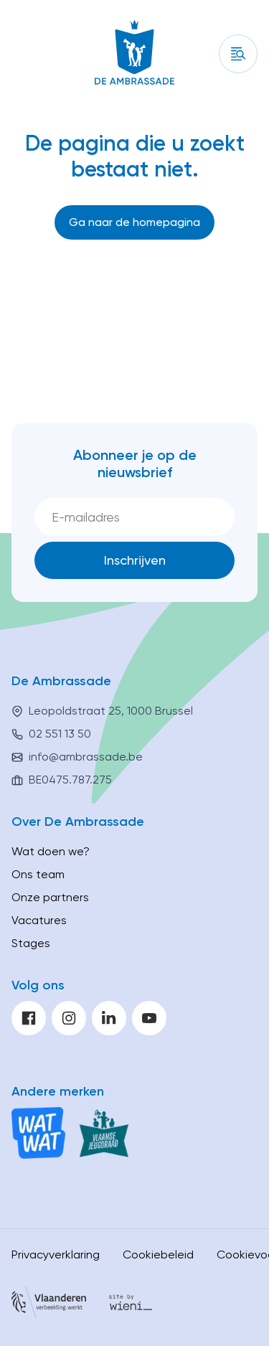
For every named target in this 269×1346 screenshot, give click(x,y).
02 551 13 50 (60, 733)
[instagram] (69, 1018)
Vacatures (39, 920)
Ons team (38, 874)
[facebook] (28, 1018)
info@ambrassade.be (86, 756)
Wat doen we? (50, 851)
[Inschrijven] (134, 560)
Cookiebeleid (158, 1254)
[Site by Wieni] (130, 1304)
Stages (30, 943)
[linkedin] (109, 1018)
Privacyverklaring (55, 1254)
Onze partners (50, 897)
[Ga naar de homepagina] (134, 222)
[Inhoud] (238, 53)
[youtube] (149, 1018)
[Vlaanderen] (48, 1304)
